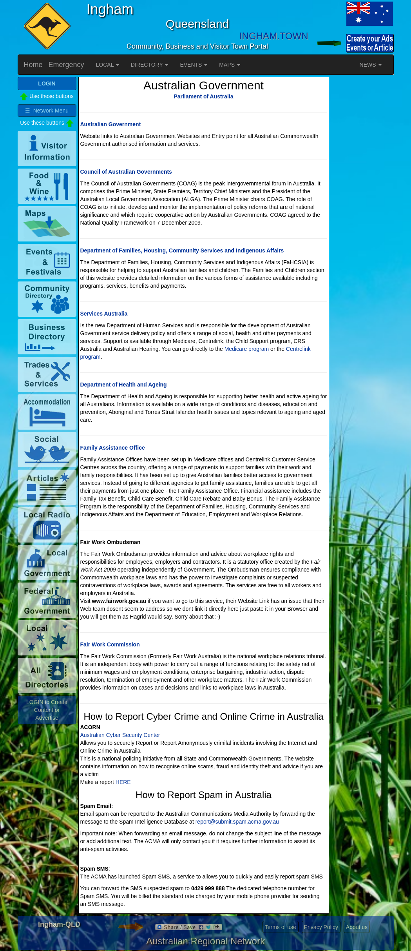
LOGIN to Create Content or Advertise (46, 710)
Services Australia (104, 313)
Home (33, 65)
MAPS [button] (229, 65)
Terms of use (280, 927)
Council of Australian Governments (126, 172)
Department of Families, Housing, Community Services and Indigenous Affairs (182, 250)
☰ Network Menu (47, 110)
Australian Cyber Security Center (120, 735)
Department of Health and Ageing (123, 384)
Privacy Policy (321, 927)
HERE (123, 782)
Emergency (66, 65)
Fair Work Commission (110, 644)
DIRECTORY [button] (149, 65)
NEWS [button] (371, 65)
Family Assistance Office (112, 448)
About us (357, 927)
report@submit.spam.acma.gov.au (237, 822)
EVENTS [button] (193, 65)
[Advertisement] (362, 194)
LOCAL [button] (107, 65)
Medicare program (247, 349)
